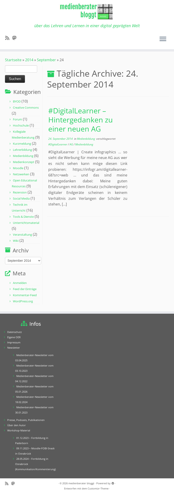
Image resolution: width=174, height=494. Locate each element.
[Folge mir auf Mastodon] (15, 38)
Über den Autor (16, 425)
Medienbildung (23, 156)
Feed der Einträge (24, 289)
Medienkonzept (23, 162)
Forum (17, 119)
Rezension (20, 192)
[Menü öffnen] (163, 39)
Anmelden (20, 283)
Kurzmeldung (22, 144)
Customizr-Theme (98, 488)
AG (72, 144)
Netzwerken (21, 174)
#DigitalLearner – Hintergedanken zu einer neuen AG (80, 120)
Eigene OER (14, 337)
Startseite (13, 59)
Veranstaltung (22, 234)
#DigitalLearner (58, 144)
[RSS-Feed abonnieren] (8, 38)
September (46, 59)
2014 (29, 59)
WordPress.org (23, 301)
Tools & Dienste (23, 217)
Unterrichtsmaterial (26, 223)
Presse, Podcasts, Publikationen (26, 420)
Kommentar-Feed (25, 295)
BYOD (17, 101)
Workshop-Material (18, 430)
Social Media (21, 198)
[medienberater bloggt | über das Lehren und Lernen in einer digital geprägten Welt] (87, 11)
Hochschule (21, 125)
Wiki (16, 241)
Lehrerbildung (22, 150)
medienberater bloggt (81, 483)
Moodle (18, 168)
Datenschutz (14, 332)
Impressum (13, 342)
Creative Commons (26, 107)
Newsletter (13, 347)
